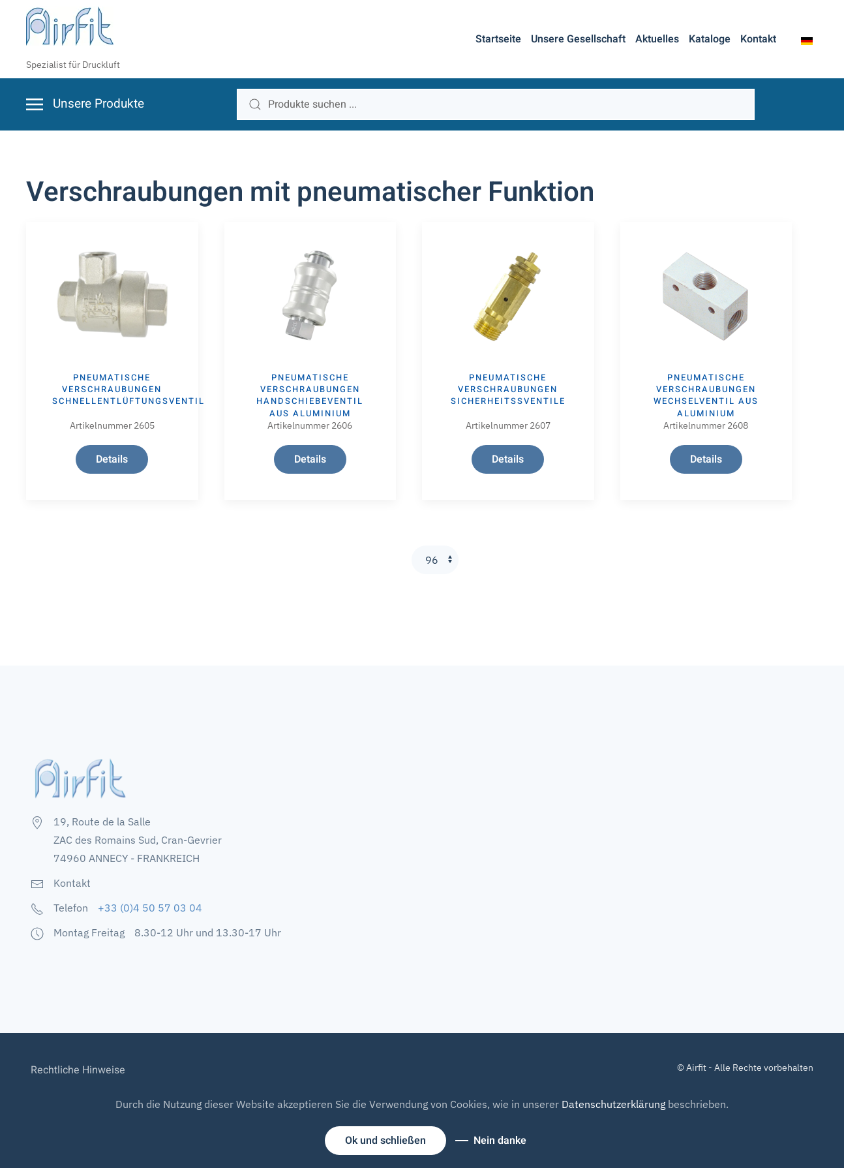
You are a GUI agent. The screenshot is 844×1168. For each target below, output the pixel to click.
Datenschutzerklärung (613, 1104)
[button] (807, 40)
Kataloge (710, 39)
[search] (496, 104)
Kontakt (758, 39)
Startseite (498, 39)
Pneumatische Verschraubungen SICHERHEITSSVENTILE (508, 389)
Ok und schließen (385, 1140)
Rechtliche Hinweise (78, 1070)
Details (112, 459)
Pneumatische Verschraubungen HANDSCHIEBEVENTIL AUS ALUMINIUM (309, 395)
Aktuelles (657, 39)
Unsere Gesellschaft (578, 39)
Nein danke (500, 1140)
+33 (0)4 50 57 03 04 (150, 907)
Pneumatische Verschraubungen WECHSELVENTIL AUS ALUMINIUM (706, 395)
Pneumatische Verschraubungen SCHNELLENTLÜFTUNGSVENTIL (128, 389)
